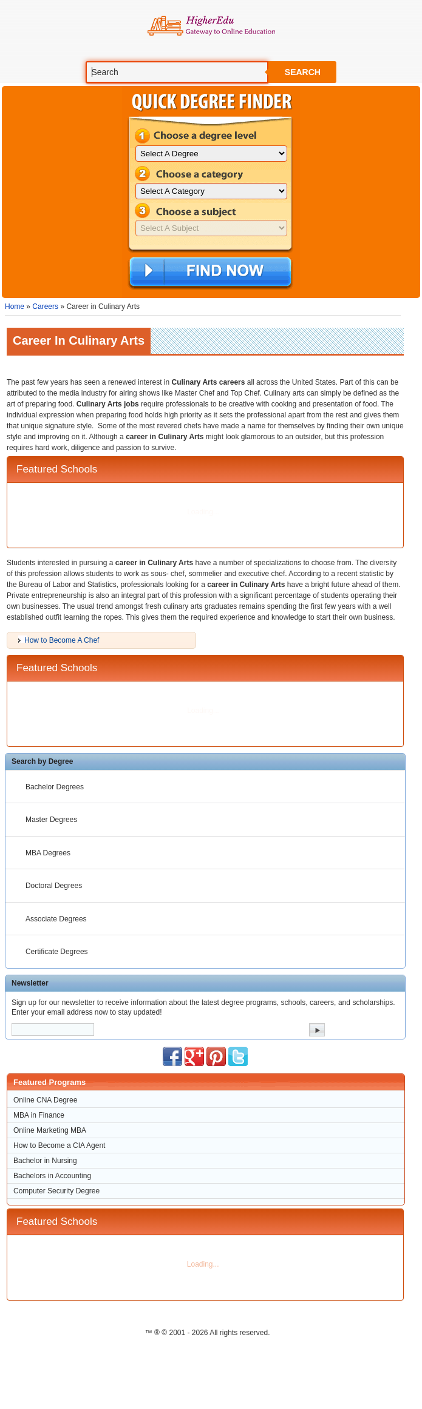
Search (303, 72)
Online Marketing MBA (49, 1130)
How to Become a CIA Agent (59, 1145)
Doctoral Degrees (54, 885)
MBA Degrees (48, 853)
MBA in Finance (38, 1115)
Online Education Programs (211, 26)
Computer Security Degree (56, 1191)
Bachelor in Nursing (45, 1160)
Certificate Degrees (57, 951)
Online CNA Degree (45, 1100)
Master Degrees (51, 819)
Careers (45, 306)
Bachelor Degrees (55, 787)
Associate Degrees (56, 919)
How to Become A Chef (61, 640)
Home (14, 306)
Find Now (210, 272)
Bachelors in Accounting (52, 1176)
